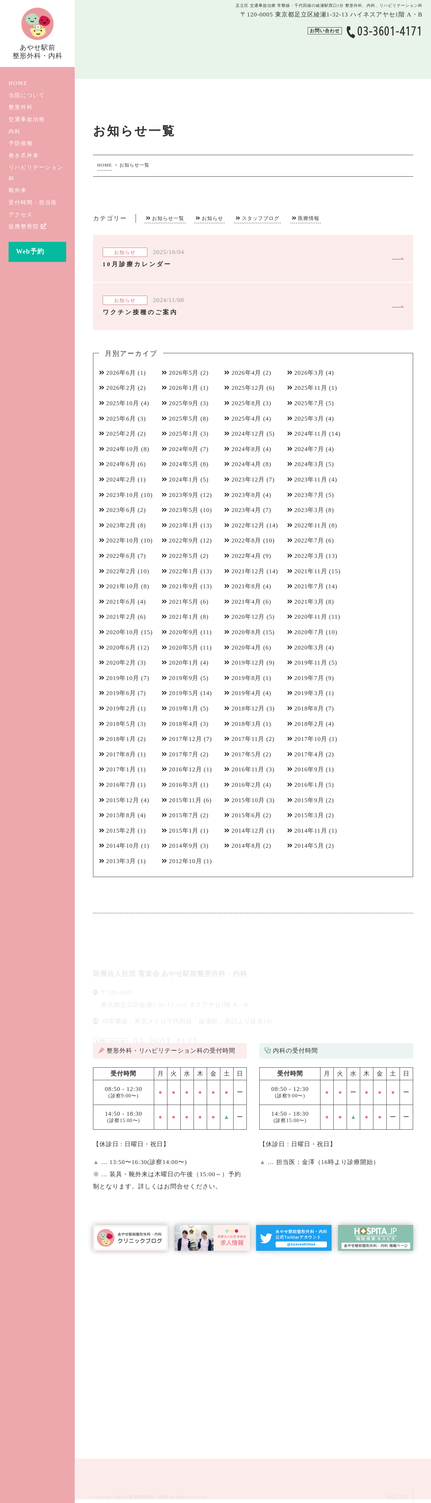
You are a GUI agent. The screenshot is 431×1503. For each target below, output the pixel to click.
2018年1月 (121, 739)
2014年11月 (310, 830)
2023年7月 (309, 495)
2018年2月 (309, 724)
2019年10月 (122, 678)
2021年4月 (246, 601)
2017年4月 (309, 754)
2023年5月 (184, 510)
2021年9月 (184, 586)
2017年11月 (247, 739)
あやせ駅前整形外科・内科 (142, 1497)
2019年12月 (248, 662)
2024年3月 (309, 464)
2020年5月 (184, 647)
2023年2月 (121, 525)
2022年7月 (309, 540)
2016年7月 (121, 784)
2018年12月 (248, 708)
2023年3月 (309, 510)
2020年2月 (121, 662)
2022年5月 (184, 555)
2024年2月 (121, 479)
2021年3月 (309, 601)
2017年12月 (185, 739)
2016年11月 (247, 769)
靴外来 (18, 190)
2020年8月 (246, 632)
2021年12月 (248, 571)
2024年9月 (184, 449)
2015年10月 (248, 800)
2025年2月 (121, 433)
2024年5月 (184, 464)
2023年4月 (246, 510)
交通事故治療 (27, 119)
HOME (18, 83)
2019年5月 (184, 693)
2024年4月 (246, 464)
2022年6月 (121, 555)
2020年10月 (122, 632)
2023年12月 (248, 479)
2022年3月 (309, 555)
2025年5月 (184, 418)
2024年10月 (122, 449)
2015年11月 (185, 800)
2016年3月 (184, 784)
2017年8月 (121, 754)
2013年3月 (121, 861)
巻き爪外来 (24, 155)
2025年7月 (309, 403)
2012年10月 (185, 861)
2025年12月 (248, 387)
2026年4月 (246, 372)
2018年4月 (184, 724)
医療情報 (308, 218)
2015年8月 (121, 815)
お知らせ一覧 (168, 218)
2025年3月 (309, 418)
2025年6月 (121, 418)
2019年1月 (184, 708)
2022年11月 (310, 525)
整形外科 (21, 107)
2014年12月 (248, 830)
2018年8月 (309, 708)
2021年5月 (184, 601)
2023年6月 (121, 510)
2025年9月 (184, 403)
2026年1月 (184, 387)
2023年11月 (310, 479)
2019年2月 (121, 708)
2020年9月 (184, 632)
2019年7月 (309, 678)
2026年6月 (121, 372)
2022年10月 (122, 540)
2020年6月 (121, 647)
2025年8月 (246, 403)
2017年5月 (246, 754)
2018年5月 (121, 724)
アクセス (21, 214)
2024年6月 (121, 464)
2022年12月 (248, 525)
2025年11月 (310, 387)
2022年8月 (246, 540)
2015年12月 (122, 800)
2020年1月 (184, 662)
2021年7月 (309, 586)
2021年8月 (246, 586)
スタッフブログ (260, 218)
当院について (27, 95)
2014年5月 (309, 845)
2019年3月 (309, 693)
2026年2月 (121, 387)
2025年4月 (246, 418)
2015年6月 (246, 815)
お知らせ (212, 218)
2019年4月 (246, 693)
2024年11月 (310, 433)
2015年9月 (309, 800)
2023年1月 (184, 525)
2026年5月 (184, 372)
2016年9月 (309, 769)
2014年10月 (122, 845)
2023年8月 (246, 495)
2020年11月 (310, 616)
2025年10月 (122, 403)
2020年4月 (246, 647)
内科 (15, 131)
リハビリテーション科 (36, 172)
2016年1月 (309, 784)
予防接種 (21, 143)
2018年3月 (246, 724)
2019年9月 (184, 678)
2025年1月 (184, 433)
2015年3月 (309, 815)
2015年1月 (184, 830)
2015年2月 (121, 830)
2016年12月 (185, 769)
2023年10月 (122, 495)
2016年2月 (246, 784)
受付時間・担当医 (33, 202)
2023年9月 (184, 495)
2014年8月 (246, 845)
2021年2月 (121, 616)
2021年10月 (122, 586)
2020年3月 (309, 647)
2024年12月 (248, 433)
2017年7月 (184, 754)
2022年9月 (184, 540)
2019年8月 (246, 678)
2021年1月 (184, 616)
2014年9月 (184, 845)
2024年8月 (246, 449)
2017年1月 (121, 769)
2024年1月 (184, 479)
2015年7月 (184, 815)
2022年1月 (184, 571)
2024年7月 (309, 449)
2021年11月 (310, 571)
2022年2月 (121, 571)
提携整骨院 (28, 226)
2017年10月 (311, 739)
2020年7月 (309, 632)
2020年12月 (248, 616)
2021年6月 (121, 601)
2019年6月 (121, 693)
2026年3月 (309, 372)
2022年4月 (246, 555)
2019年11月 (310, 662)
